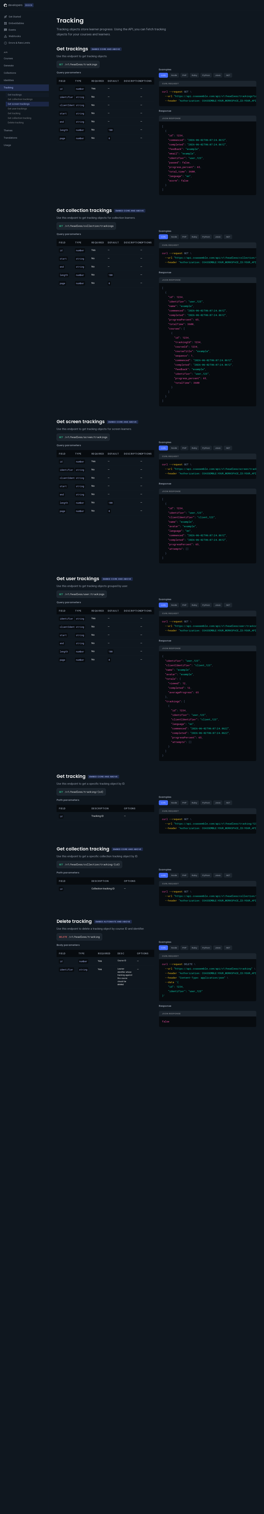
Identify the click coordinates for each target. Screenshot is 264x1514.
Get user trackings (17, 108)
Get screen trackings (19, 104)
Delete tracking (16, 122)
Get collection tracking (19, 118)
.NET (228, 75)
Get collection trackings (20, 99)
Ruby (194, 75)
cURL (163, 75)
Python (206, 75)
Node (174, 75)
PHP (184, 75)
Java (217, 75)
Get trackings (15, 94)
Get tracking (14, 113)
